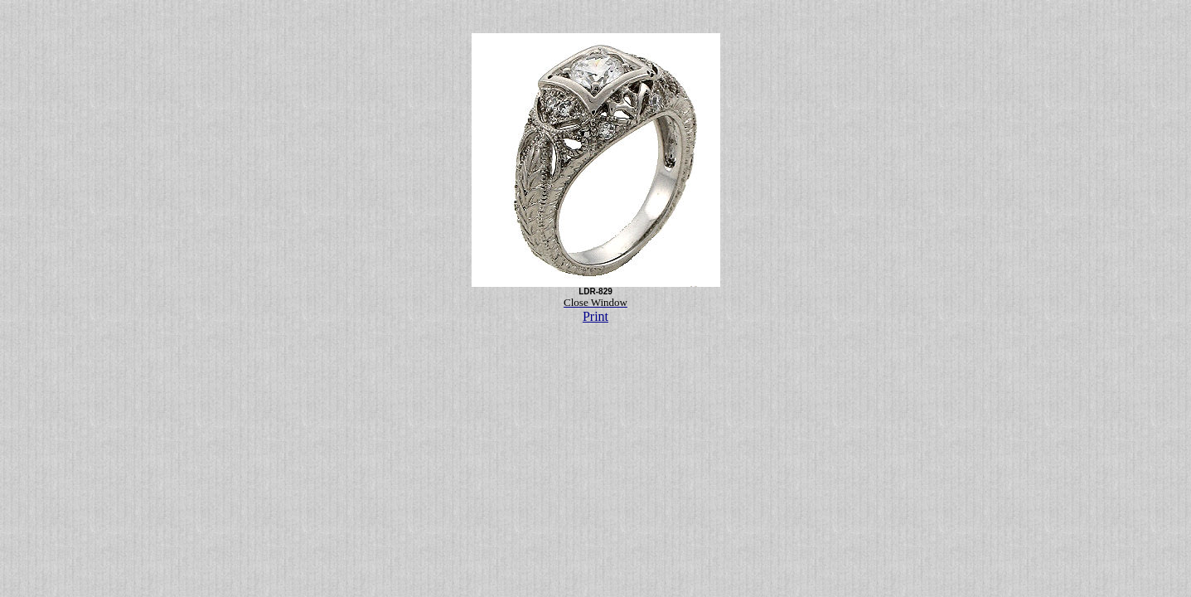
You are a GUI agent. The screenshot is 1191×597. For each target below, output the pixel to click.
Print (595, 316)
